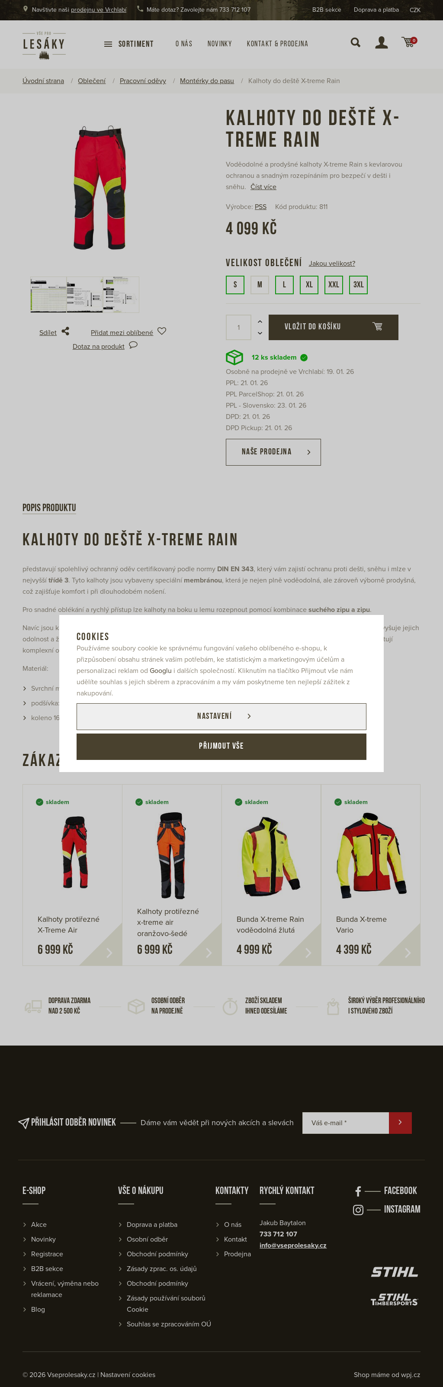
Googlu (161, 670)
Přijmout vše (221, 747)
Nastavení (214, 716)
